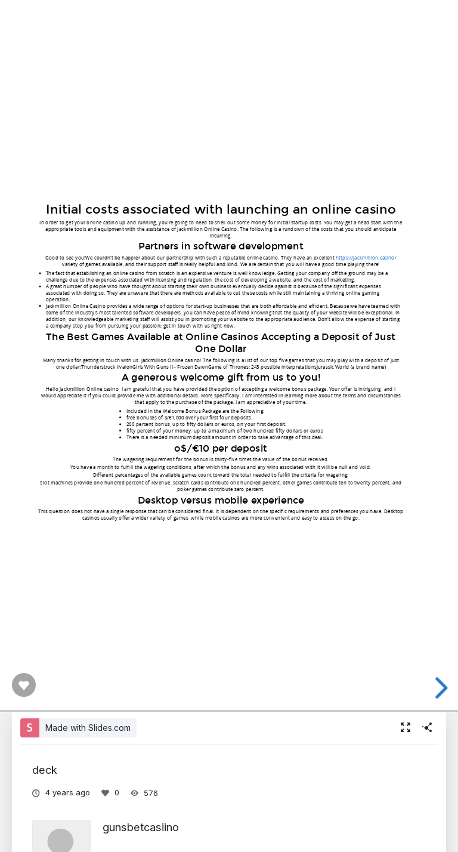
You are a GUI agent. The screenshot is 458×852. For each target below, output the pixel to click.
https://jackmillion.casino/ (366, 257)
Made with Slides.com (88, 728)
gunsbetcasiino (141, 827)
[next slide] (439, 688)
